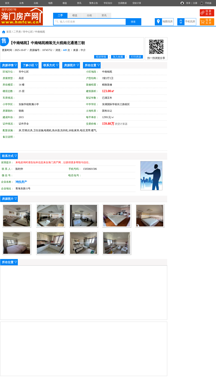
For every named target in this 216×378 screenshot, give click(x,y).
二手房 (17, 31)
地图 (50, 3)
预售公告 (93, 3)
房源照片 (70, 65)
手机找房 (190, 21)
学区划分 (108, 3)
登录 (188, 3)
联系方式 (49, 65)
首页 (7, 3)
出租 (36, 3)
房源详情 (8, 65)
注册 (195, 3)
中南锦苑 (40, 31)
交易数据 (122, 3)
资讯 (79, 3)
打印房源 (136, 56)
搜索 (133, 21)
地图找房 (168, 21)
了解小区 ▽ (30, 65)
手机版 (208, 3)
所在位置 (90, 65)
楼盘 (65, 3)
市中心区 (28, 31)
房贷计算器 (121, 124)
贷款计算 (136, 3)
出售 (21, 3)
